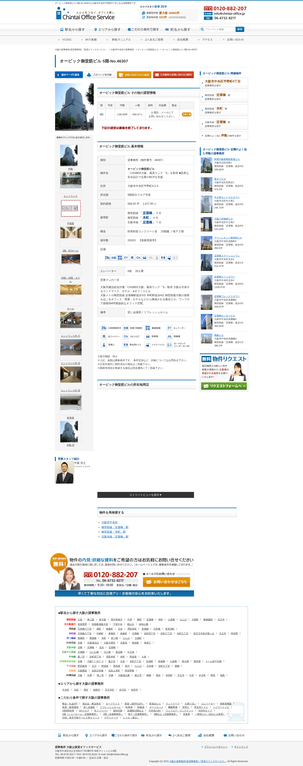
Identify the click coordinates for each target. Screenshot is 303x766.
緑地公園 (143, 624)
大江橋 (107, 652)
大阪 (80, 675)
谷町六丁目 (166, 633)
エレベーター (208, 703)
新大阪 (102, 619)
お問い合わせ (234, 39)
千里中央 (117, 624)
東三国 (90, 619)
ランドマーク (173, 703)
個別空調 (117, 710)
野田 (213, 675)
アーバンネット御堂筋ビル (228, 237)
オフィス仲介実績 (90, 39)
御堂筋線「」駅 (115, 527)
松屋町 (149, 661)
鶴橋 (177, 666)
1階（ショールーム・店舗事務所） (80, 714)
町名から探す (178, 29)
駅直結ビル (155, 703)
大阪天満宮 (109, 642)
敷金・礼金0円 (69, 703)
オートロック (156, 707)
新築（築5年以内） (135, 703)
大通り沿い (190, 703)
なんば (183, 619)
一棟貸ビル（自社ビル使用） (210, 714)
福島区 (96, 689)
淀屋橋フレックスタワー (227, 296)
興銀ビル (219, 335)
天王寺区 (109, 689)
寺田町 (169, 675)
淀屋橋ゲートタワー (224, 276)
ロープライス (113, 703)
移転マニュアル (120, 39)
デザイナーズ (111, 717)
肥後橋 (92, 638)
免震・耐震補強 (70, 707)
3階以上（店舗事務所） (166, 714)
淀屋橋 (149, 619)
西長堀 (197, 661)
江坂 (80, 619)
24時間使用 (68, 710)
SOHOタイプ (205, 710)
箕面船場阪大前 (100, 624)
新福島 (135, 642)
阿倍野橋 (129, 670)
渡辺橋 (119, 652)
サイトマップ (241, 746)
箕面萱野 (82, 624)
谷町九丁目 (182, 633)
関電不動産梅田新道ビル (227, 159)
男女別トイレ (201, 707)
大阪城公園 (124, 675)
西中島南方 (117, 619)
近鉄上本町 (114, 670)
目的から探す (143, 29)
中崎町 (99, 633)
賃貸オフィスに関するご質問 (153, 39)
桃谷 (158, 675)
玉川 (94, 666)
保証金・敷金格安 (91, 703)
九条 (144, 656)
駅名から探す (72, 29)
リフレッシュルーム (110, 707)
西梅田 (81, 638)
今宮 (191, 675)
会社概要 (182, 39)
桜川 (127, 666)
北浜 (120, 629)
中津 (129, 619)
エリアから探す (107, 29)
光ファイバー (101, 710)
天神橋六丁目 (85, 629)
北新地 (123, 642)
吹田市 (134, 689)
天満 (89, 675)
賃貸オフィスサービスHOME (66, 39)
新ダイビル (220, 179)
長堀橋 (145, 629)
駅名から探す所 (69, 735)
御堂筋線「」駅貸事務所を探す (217, 96)
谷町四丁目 (150, 633)
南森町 (109, 629)
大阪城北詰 (93, 642)
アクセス (207, 39)
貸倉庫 (186, 714)
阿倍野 (234, 633)
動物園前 (208, 619)
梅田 (139, 619)
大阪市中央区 (109, 522)
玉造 (122, 661)
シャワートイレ (221, 707)
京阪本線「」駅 (115, 536)
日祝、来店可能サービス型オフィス (80, 717)
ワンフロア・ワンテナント (179, 710)
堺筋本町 (132, 629)
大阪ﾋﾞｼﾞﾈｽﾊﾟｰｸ (95, 661)
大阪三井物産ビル (223, 218)
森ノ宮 (81, 656)
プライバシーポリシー (215, 746)
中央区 (65, 689)
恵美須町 (169, 629)
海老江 (147, 642)
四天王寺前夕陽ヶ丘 (203, 633)
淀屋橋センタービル (224, 315)
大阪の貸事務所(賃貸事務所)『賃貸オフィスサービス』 (197, 761)
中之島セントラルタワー (227, 197)
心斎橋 (171, 619)
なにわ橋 (94, 652)
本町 (160, 619)
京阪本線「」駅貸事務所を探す (217, 123)
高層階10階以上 (135, 710)
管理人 (185, 707)
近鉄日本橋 (97, 670)
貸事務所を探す (223, 83)
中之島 (130, 652)
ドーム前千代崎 (213, 661)
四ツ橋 (114, 638)
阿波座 (133, 656)
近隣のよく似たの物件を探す (223, 135)
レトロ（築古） (131, 717)
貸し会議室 (89, 707)
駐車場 (129, 707)
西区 (86, 689)
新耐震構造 (226, 703)
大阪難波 (82, 670)
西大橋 (185, 661)
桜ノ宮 (100, 675)
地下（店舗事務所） (138, 714)
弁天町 (202, 675)
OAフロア (84, 710)
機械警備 (172, 707)
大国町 (195, 619)
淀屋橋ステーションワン (227, 255)
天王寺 (221, 619)
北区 (76, 689)
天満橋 (135, 633)
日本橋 (156, 629)
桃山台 (130, 624)
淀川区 (122, 689)
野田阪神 (82, 666)
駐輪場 (140, 707)
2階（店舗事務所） (113, 714)
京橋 (80, 642)
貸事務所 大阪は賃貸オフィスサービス (78, 747)
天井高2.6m (155, 710)
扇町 (98, 629)
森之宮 (111, 661)
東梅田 (111, 633)
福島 (222, 675)
